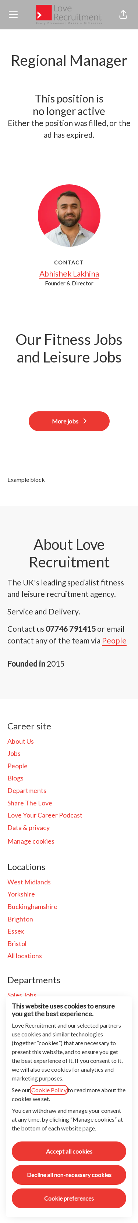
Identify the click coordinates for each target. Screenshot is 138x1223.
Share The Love (29, 803)
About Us (20, 741)
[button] (123, 14)
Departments (26, 790)
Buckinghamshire (32, 906)
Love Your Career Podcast (44, 815)
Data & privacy (28, 827)
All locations (24, 956)
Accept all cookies (69, 1151)
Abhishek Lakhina (69, 273)
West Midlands (29, 882)
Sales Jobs (21, 995)
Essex (15, 931)
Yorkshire (21, 894)
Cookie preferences (69, 1198)
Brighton (20, 919)
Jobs (14, 753)
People (114, 640)
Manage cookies (30, 841)
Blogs (15, 778)
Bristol (16, 943)
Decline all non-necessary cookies (69, 1174)
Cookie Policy (49, 1089)
